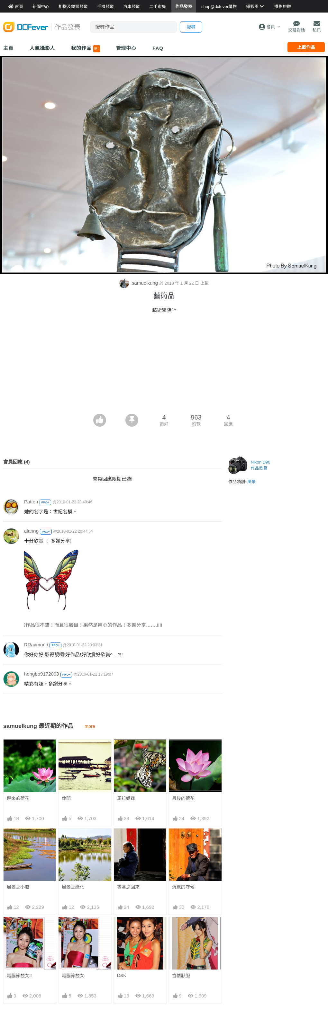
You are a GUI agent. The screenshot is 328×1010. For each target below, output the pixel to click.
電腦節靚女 (73, 975)
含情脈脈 (181, 928)
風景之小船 (18, 887)
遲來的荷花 (18, 798)
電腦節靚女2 (19, 975)
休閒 (66, 798)
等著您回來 (128, 887)
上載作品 (306, 47)
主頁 (8, 48)
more (90, 726)
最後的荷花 (183, 798)
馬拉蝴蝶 (126, 798)
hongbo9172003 (41, 674)
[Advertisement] (164, 366)
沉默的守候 (183, 887)
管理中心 (126, 48)
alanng (31, 531)
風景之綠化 (73, 887)
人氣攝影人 (42, 48)
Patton (31, 501)
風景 (251, 481)
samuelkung (139, 283)
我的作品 (85, 48)
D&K (121, 928)
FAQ (157, 48)
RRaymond (36, 644)
